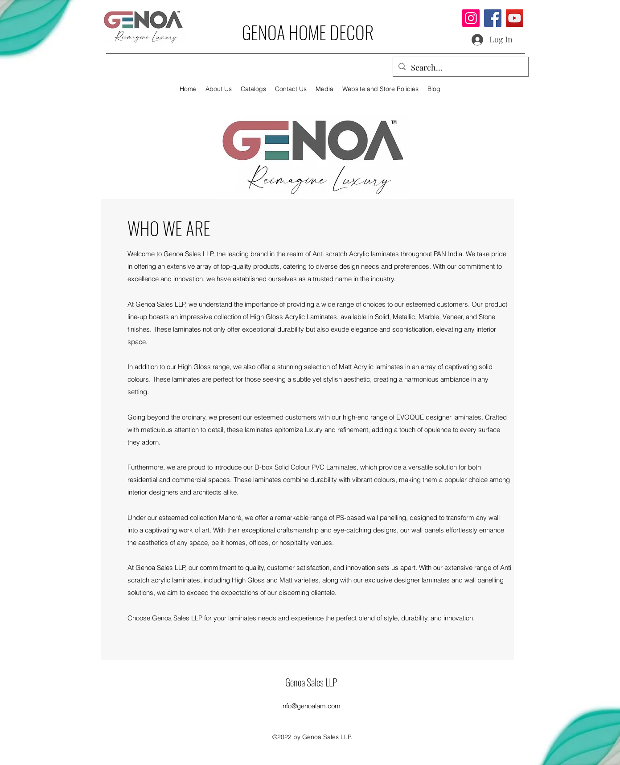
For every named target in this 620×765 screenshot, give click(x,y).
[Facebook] (492, 18)
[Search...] (460, 68)
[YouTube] (514, 18)
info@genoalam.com (311, 706)
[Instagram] (471, 18)
